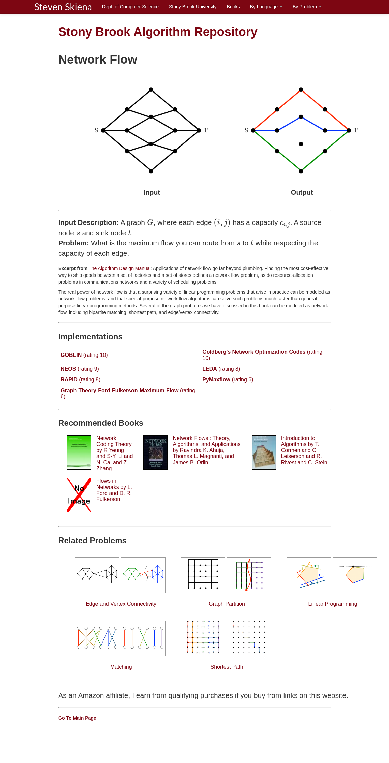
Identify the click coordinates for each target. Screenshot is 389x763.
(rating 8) (221, 369)
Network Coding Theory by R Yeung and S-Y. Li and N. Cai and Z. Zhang (114, 453)
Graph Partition (227, 582)
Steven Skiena (63, 6)
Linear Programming (333, 582)
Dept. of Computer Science (130, 6)
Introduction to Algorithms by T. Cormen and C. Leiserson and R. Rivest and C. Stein (304, 450)
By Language (266, 6)
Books (233, 6)
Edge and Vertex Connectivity (121, 582)
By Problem (307, 6)
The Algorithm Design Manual (118, 268)
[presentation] (150, 222)
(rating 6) (227, 380)
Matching (121, 645)
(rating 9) (80, 369)
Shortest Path (227, 645)
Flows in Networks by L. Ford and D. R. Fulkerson (114, 490)
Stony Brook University (193, 6)
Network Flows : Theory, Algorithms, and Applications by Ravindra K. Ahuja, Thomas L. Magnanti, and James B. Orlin (206, 450)
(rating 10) (84, 355)
